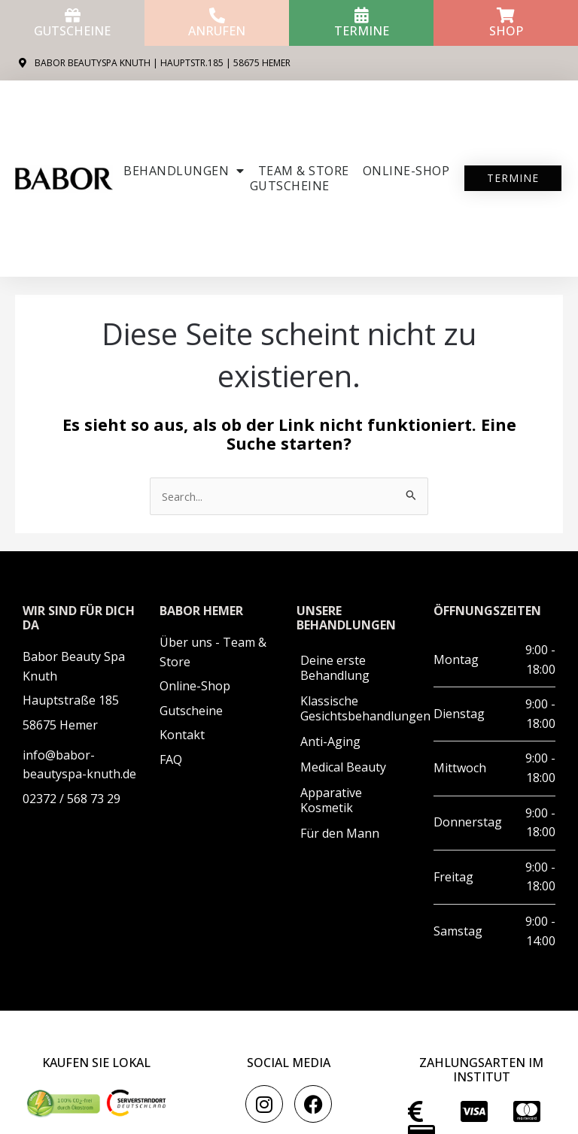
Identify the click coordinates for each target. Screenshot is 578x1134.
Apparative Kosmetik (331, 800)
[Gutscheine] (73, 15)
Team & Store (303, 170)
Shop (506, 31)
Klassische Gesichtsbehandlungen (359, 708)
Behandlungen (184, 170)
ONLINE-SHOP (406, 170)
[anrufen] (217, 15)
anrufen (216, 31)
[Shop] (506, 15)
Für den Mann (339, 833)
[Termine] (362, 15)
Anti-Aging (330, 741)
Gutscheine (72, 31)
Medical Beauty (343, 767)
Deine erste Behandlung (335, 668)
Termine (361, 31)
